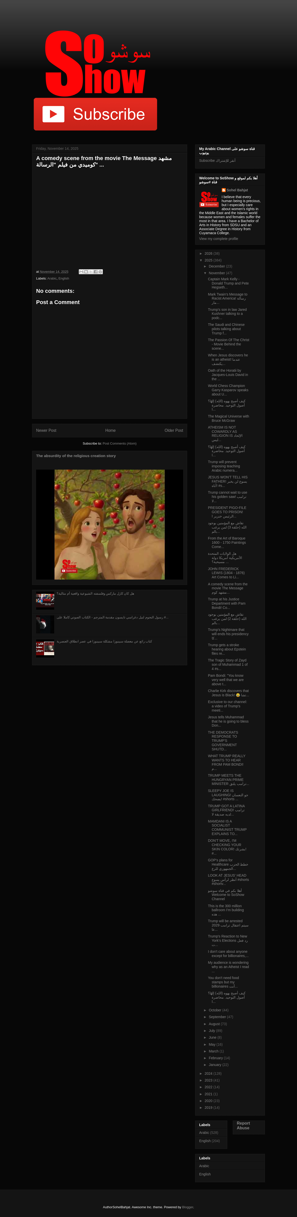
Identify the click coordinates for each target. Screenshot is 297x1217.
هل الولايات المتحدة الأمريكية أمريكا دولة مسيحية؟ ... (225, 558)
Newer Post (46, 430)
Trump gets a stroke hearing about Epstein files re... (227, 649)
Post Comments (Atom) (119, 443)
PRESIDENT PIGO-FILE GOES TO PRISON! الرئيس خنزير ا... (227, 512)
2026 (209, 253)
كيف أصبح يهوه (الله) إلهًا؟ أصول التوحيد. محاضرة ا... (227, 405)
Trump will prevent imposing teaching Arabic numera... (224, 466)
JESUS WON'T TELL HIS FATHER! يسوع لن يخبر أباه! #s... (228, 481)
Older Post (174, 430)
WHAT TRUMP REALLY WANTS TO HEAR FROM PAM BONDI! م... (226, 762)
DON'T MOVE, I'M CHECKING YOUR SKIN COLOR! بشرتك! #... (227, 847)
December (217, 266)
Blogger (187, 1207)
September (218, 1017)
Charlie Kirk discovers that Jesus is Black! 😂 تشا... (228, 693)
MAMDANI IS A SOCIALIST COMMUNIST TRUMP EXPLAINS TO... (227, 827)
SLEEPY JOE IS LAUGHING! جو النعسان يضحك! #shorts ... (228, 795)
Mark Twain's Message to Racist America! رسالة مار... (227, 298)
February (216, 1058)
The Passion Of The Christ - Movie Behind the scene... (228, 344)
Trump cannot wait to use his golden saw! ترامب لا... (227, 496)
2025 (209, 260)
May (212, 1044)
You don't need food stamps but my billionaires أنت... (223, 982)
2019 (209, 1108)
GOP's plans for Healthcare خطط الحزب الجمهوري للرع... (228, 864)
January (215, 1065)
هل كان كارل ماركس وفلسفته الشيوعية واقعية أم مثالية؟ (95, 593)
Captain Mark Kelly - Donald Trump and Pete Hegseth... (228, 283)
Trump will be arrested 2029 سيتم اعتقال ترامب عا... (228, 925)
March (214, 1051)
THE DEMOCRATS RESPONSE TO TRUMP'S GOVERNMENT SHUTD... (223, 740)
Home (110, 430)
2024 (209, 1073)
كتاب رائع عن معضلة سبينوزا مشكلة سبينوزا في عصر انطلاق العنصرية (104, 641)
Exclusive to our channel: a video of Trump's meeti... (227, 706)
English (63, 278)
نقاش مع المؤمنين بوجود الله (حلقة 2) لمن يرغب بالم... (227, 618)
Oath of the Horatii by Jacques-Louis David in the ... (228, 374)
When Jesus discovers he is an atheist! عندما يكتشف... (228, 359)
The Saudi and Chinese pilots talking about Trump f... (226, 329)
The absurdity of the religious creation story (76, 456)
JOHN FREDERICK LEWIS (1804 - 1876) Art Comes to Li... (226, 573)
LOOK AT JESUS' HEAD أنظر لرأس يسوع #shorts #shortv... (228, 879)
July (212, 1031)
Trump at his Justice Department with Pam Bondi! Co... (227, 603)
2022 (209, 1087)
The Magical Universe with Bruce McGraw (228, 418)
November (217, 273)
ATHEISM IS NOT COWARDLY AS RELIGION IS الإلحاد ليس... (225, 433)
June (213, 1037)
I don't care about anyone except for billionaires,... (228, 954)
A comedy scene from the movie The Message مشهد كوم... (228, 588)
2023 (209, 1080)
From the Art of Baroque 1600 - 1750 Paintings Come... (227, 542)
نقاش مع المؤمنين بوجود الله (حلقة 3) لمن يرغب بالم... (227, 527)
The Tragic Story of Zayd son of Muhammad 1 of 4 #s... (228, 664)
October (215, 1010)
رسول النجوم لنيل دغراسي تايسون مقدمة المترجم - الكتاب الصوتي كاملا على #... (113, 617)
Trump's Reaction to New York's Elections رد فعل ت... (228, 940)
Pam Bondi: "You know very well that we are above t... (226, 679)
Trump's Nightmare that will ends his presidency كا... (228, 634)
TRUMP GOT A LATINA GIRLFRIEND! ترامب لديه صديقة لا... (226, 810)
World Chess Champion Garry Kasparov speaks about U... (228, 390)
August (214, 1024)
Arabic (52, 278)
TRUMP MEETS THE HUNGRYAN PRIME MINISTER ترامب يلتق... (228, 779)
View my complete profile (218, 239)
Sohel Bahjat (237, 190)
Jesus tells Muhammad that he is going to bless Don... (228, 721)
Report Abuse (243, 1125)
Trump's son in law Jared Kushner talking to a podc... (227, 314)
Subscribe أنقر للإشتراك (217, 161)
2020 (209, 1101)
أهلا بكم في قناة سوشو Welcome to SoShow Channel (226, 895)
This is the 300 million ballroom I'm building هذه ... (226, 910)
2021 (209, 1094)
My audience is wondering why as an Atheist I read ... (228, 967)
